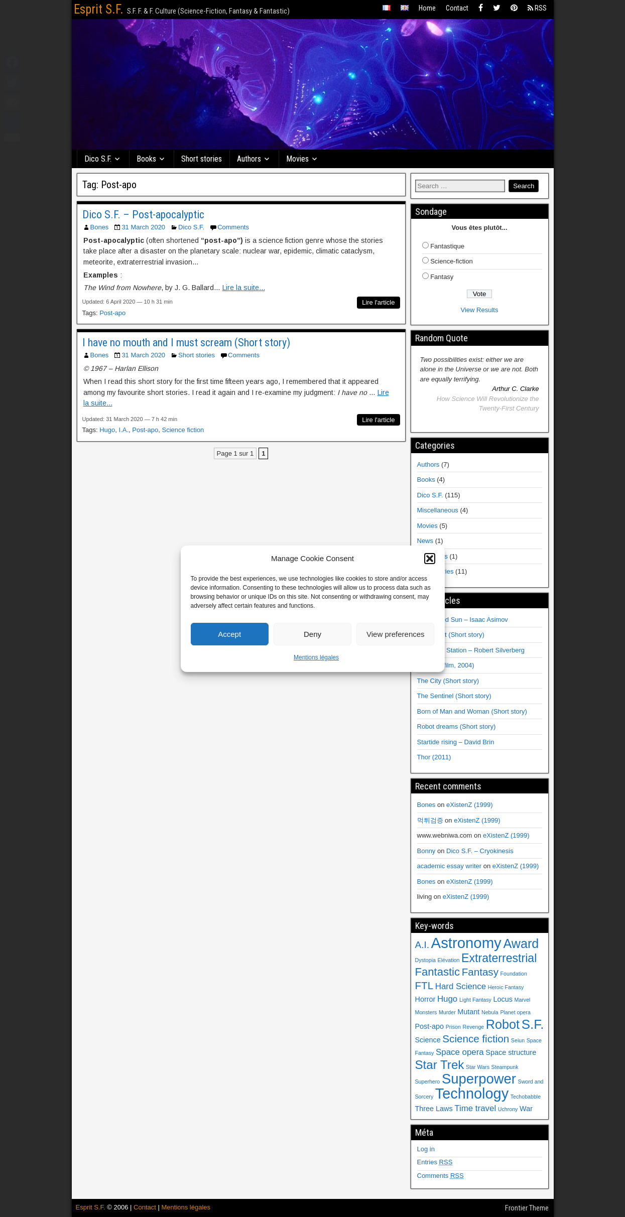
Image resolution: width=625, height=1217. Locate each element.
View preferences (395, 634)
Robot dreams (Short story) (456, 726)
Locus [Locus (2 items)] (502, 999)
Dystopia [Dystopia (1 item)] (425, 960)
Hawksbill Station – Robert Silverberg (471, 650)
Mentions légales (316, 657)
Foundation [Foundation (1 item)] (514, 974)
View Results (479, 310)
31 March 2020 (143, 227)
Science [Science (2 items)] (428, 1040)
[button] (430, 559)
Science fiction (183, 430)
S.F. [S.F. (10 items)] (533, 1024)
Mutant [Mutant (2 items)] (468, 1012)
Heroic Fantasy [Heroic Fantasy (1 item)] (506, 987)
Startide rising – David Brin (455, 742)
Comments (233, 227)
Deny (312, 634)
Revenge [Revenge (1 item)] (473, 1027)
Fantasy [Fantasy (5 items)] (480, 972)
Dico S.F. (98, 159)
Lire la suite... (243, 288)
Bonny (426, 851)
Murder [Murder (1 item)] (447, 1012)
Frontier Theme (527, 1207)
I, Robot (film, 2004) (445, 665)
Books (147, 159)
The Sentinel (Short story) (454, 696)
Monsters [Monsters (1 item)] (426, 1012)
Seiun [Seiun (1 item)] (518, 1040)
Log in (426, 1149)
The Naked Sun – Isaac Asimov (462, 619)
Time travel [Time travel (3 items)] (475, 1108)
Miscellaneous (437, 510)
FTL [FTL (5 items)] (424, 985)
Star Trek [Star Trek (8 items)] (439, 1064)
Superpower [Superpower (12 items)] (479, 1079)
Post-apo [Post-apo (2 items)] (429, 1026)
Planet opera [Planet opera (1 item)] (515, 1012)
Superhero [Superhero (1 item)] (427, 1081)
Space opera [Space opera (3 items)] (460, 1052)
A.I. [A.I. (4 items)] (422, 944)
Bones (99, 227)
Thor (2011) (434, 757)
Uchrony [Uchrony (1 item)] (508, 1109)
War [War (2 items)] (526, 1109)
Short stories (202, 159)
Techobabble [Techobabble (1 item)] (526, 1097)
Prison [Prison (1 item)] (453, 1027)
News (425, 541)
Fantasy (441, 277)
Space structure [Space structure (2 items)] (510, 1052)
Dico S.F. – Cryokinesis (480, 851)
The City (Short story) (448, 681)
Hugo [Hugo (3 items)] (447, 999)
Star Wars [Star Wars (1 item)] (477, 1067)
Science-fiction (451, 261)
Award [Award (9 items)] (521, 943)
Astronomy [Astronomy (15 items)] (466, 942)
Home (427, 8)
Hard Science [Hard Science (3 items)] (460, 986)
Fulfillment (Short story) (450, 634)
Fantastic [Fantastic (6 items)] (437, 972)
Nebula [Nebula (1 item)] (489, 1012)
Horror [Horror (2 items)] (425, 999)
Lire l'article (378, 302)
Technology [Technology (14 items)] (472, 1094)
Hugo (107, 430)
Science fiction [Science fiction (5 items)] (475, 1038)
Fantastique (447, 246)
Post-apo (112, 313)
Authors (249, 159)
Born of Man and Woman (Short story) (472, 711)
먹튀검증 (430, 820)
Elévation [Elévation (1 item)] (449, 960)
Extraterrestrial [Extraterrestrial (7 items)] (499, 958)
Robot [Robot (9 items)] (503, 1024)
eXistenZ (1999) (469, 804)
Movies (298, 159)
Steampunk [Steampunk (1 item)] (505, 1067)
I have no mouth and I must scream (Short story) (186, 342)
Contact (457, 8)
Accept (229, 634)
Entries (435, 1162)
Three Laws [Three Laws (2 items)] (434, 1109)
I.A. (124, 430)
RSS (537, 8)
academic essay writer (449, 866)
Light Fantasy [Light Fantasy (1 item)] (475, 1000)
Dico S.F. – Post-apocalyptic (143, 214)
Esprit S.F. (98, 9)
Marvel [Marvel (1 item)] (523, 1000)
